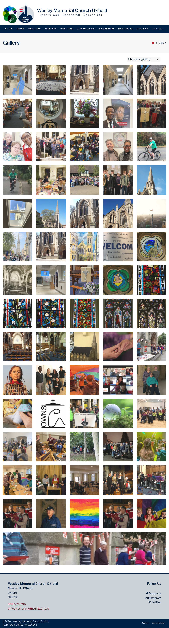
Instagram (153, 598)
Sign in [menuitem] (145, 623)
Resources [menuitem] (125, 28)
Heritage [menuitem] (66, 28)
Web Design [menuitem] (158, 623)
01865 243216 (17, 604)
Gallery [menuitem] (142, 28)
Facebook (153, 593)
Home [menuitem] (8, 28)
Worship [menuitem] (50, 28)
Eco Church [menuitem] (106, 28)
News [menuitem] (20, 28)
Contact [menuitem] (158, 28)
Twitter (154, 602)
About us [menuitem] (34, 28)
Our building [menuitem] (85, 28)
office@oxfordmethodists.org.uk (28, 608)
